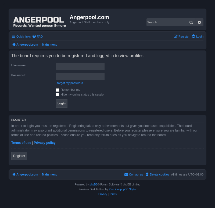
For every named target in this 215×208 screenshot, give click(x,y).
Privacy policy (45, 143)
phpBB (93, 184)
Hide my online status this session (80, 94)
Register (19, 156)
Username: (19, 65)
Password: (18, 75)
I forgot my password (69, 83)
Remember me (68, 89)
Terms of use (21, 143)
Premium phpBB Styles (123, 189)
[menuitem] (37, 36)
